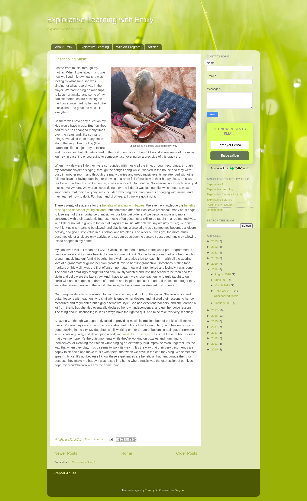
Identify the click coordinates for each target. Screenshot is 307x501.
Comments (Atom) (84, 462)
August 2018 (223, 274)
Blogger (180, 490)
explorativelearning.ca (65, 29)
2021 (215, 252)
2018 (215, 269)
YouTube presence (135, 334)
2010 (215, 349)
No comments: (94, 439)
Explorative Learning (94, 47)
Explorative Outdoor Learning (225, 194)
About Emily (63, 47)
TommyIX (151, 490)
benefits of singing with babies (123, 205)
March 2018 (223, 285)
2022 (215, 246)
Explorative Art (216, 184)
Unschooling (215, 209)
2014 (215, 326)
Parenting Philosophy (220, 204)
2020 (215, 258)
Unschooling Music (71, 59)
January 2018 (224, 303)
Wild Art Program (128, 47)
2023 (215, 241)
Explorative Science (219, 199)
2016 (215, 315)
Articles (153, 47)
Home (126, 453)
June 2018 (222, 279)
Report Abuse (65, 473)
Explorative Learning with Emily (100, 19)
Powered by (230, 168)
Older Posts (186, 453)
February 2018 (224, 291)
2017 (215, 310)
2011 (215, 343)
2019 (215, 263)
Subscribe (230, 156)
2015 (215, 321)
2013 (215, 332)
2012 (215, 338)
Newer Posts (65, 453)
